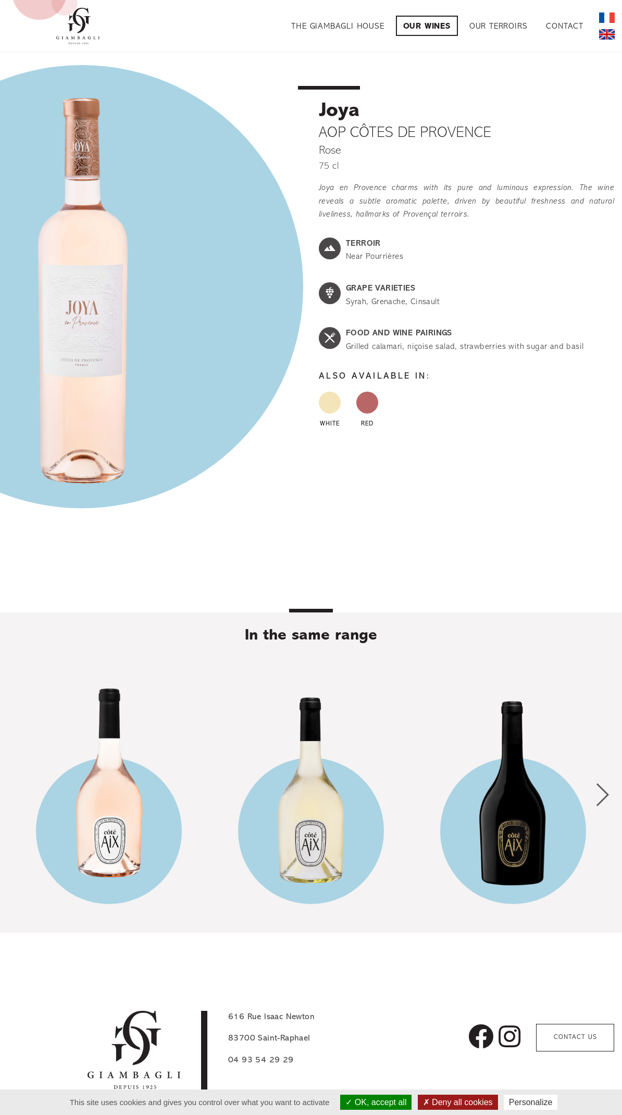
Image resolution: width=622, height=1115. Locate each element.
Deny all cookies (458, 1102)
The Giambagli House (337, 26)
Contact (564, 26)
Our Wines (427, 26)
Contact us (575, 1037)
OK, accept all (375, 1102)
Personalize (531, 1102)
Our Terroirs (498, 26)
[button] (602, 795)
